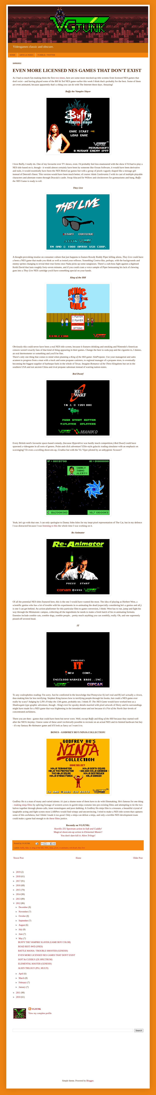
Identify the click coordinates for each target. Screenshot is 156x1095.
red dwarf (73, 848)
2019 (18, 872)
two (57, 77)
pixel (56, 848)
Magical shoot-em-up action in (78, 832)
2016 (18, 885)
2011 (18, 992)
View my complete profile (40, 1013)
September (24, 920)
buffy (22, 848)
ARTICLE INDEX (26, 55)
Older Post (138, 858)
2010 (18, 997)
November (24, 911)
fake (27, 848)
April (21, 974)
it (30, 848)
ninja (51, 848)
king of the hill (38, 848)
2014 (18, 894)
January (22, 987)
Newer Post (18, 858)
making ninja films (23, 804)
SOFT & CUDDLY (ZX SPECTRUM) (35, 959)
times (62, 77)
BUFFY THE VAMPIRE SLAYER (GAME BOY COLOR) (44, 942)
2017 (18, 881)
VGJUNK (36, 1009)
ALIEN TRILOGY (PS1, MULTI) (33, 968)
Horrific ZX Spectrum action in (78, 828)
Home (78, 858)
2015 (18, 890)
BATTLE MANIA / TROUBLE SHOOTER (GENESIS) (43, 951)
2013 (18, 899)
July (21, 929)
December (23, 907)
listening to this (50, 525)
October (22, 916)
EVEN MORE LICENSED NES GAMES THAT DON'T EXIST (46, 955)
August (22, 925)
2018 (18, 876)
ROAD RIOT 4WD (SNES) (30, 946)
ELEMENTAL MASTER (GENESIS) (35, 964)
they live (81, 848)
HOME (12, 55)
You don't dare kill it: (78, 835)
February (23, 982)
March (22, 978)
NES (46, 848)
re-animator (63, 848)
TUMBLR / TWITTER (46, 55)
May (21, 938)
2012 (18, 903)
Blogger (89, 1081)
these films (54, 818)
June (21, 934)
